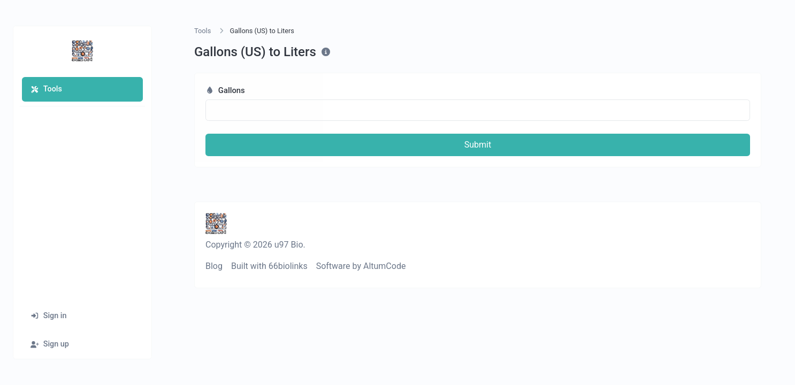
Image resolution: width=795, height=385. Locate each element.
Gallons (225, 90)
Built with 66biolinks (269, 266)
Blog (214, 266)
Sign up (49, 344)
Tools (46, 89)
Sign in (48, 315)
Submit (477, 145)
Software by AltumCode (361, 266)
